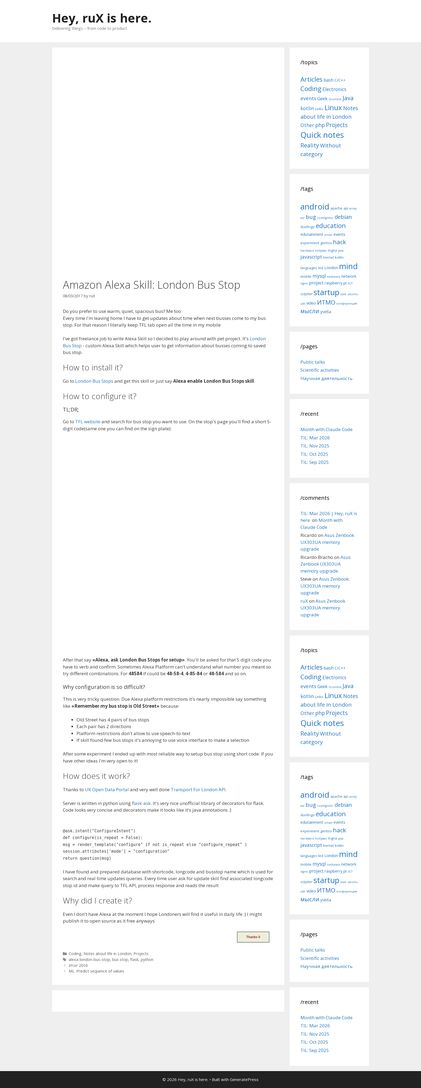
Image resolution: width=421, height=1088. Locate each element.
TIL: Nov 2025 (314, 446)
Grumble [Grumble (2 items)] (335, 99)
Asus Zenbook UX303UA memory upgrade (327, 542)
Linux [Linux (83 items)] (333, 107)
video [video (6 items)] (311, 303)
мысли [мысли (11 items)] (309, 311)
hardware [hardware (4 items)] (307, 250)
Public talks (312, 362)
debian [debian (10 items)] (343, 217)
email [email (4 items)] (328, 235)
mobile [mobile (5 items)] (305, 276)
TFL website (87, 421)
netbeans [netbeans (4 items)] (333, 277)
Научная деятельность (326, 378)
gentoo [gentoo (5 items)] (326, 242)
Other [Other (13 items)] (307, 125)
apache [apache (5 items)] (336, 208)
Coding (75, 953)
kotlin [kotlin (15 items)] (307, 108)
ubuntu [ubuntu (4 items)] (352, 294)
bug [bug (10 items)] (311, 217)
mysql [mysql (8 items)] (319, 276)
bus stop (120, 959)
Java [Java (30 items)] (348, 98)
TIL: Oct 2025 (314, 454)
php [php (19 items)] (320, 125)
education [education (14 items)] (331, 225)
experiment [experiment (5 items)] (309, 242)
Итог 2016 (78, 965)
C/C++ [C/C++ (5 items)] (340, 80)
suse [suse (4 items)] (343, 294)
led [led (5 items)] (320, 267)
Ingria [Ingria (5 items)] (332, 250)
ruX (304, 601)
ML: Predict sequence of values (96, 971)
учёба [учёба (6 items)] (325, 311)
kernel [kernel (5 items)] (328, 257)
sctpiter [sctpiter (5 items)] (306, 293)
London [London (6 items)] (331, 267)
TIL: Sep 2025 (314, 462)
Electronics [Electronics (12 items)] (334, 89)
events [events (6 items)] (339, 234)
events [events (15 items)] (308, 98)
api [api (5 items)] (345, 208)
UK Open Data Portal (107, 789)
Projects (140, 953)
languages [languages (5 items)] (308, 267)
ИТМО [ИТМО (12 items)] (326, 302)
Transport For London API (198, 789)
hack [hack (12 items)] (339, 242)
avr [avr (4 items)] (302, 218)
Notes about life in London (107, 953)
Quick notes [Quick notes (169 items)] (322, 134)
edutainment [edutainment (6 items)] (311, 234)
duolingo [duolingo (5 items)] (307, 226)
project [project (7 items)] (316, 283)
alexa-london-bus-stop (89, 959)
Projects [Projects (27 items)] (337, 125)
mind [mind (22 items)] (348, 266)
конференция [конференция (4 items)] (346, 303)
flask (134, 959)
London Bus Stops (94, 381)
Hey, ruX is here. (102, 18)
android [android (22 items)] (314, 206)
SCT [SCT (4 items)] (350, 283)
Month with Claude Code (326, 429)
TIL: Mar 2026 (315, 438)
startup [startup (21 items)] (326, 292)
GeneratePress (244, 1079)
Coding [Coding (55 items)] (310, 88)
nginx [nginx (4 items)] (304, 283)
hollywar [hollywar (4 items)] (321, 250)
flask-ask (141, 803)
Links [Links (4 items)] (319, 108)
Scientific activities (319, 370)
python (147, 959)
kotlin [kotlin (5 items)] (339, 257)
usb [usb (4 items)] (302, 303)
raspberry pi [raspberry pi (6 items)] (336, 282)
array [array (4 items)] (353, 208)
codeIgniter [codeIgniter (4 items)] (325, 218)
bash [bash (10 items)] (328, 80)
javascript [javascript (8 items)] (311, 257)
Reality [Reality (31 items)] (309, 145)
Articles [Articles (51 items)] (311, 79)
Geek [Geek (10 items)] (322, 98)
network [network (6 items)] (348, 276)
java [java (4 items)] (340, 250)
